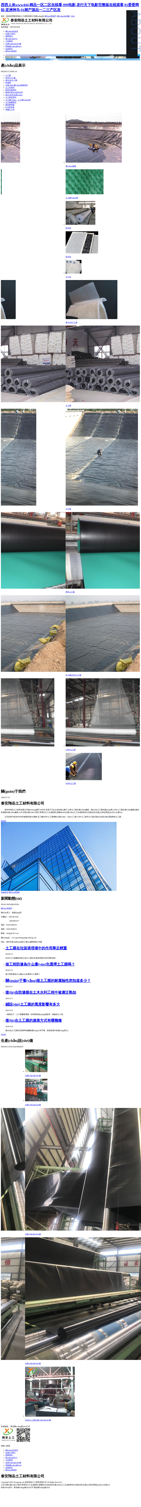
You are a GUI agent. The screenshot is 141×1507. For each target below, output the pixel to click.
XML (73, 16)
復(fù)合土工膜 (11, 80)
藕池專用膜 (9, 105)
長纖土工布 (9, 109)
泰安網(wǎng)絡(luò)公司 (20, 1426)
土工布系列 (9, 88)
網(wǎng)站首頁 (11, 31)
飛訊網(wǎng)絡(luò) (42, 1487)
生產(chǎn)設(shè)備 (13, 44)
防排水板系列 (10, 90)
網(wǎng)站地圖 (63, 16)
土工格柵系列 (10, 102)
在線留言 (9, 49)
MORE (3, 821)
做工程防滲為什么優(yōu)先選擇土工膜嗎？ (40, 964)
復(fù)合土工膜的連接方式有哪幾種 (33, 1020)
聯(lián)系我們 (50, 16)
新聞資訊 (9, 36)
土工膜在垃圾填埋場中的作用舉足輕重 (36, 948)
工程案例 (9, 41)
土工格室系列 (10, 97)
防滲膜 (8, 83)
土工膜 (8, 75)
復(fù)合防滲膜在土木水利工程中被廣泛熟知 (40, 992)
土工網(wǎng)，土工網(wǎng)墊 (18, 100)
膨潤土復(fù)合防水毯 (14, 92)
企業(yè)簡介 (10, 34)
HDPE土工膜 (10, 78)
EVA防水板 (9, 107)
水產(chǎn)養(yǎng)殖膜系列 (16, 85)
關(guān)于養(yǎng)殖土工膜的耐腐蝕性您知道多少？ (48, 981)
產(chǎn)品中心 (11, 39)
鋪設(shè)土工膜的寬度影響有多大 (32, 1004)
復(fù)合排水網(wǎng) (13, 95)
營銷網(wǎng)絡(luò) (13, 46)
